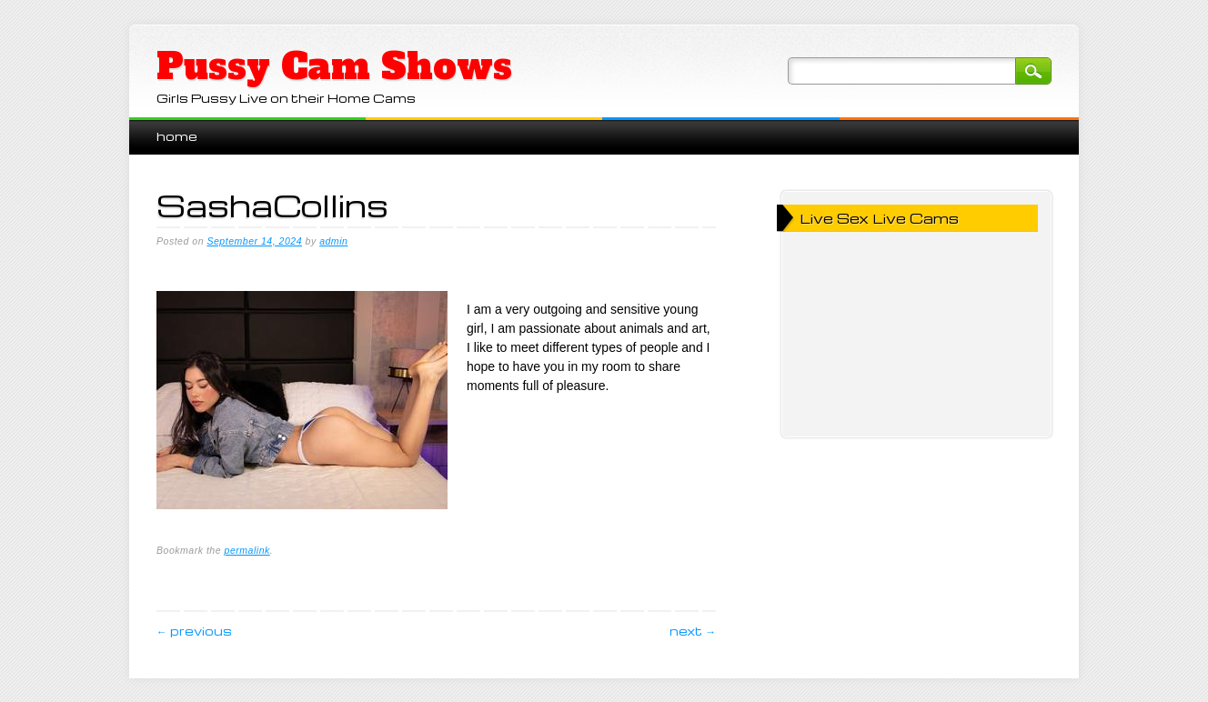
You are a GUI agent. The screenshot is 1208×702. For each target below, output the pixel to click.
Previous (194, 630)
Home (176, 136)
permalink (247, 550)
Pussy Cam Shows (334, 66)
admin (333, 241)
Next (692, 630)
